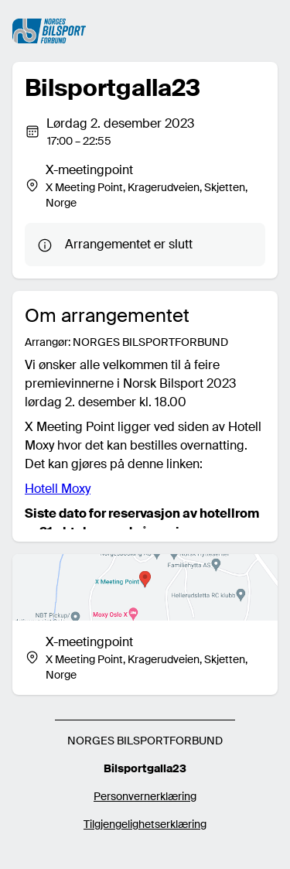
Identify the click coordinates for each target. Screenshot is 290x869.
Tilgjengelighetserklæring (145, 824)
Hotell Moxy (57, 489)
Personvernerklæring (145, 796)
